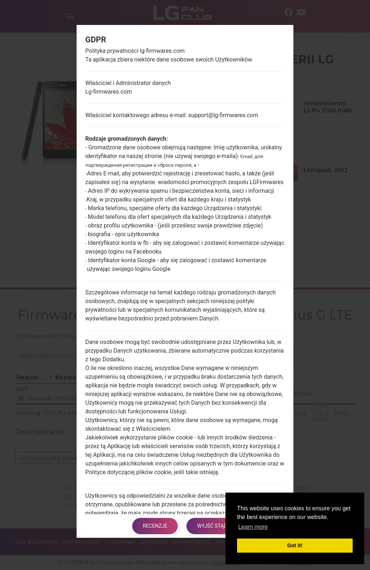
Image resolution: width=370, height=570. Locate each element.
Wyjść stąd (212, 526)
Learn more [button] (253, 527)
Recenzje (155, 526)
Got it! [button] (294, 545)
